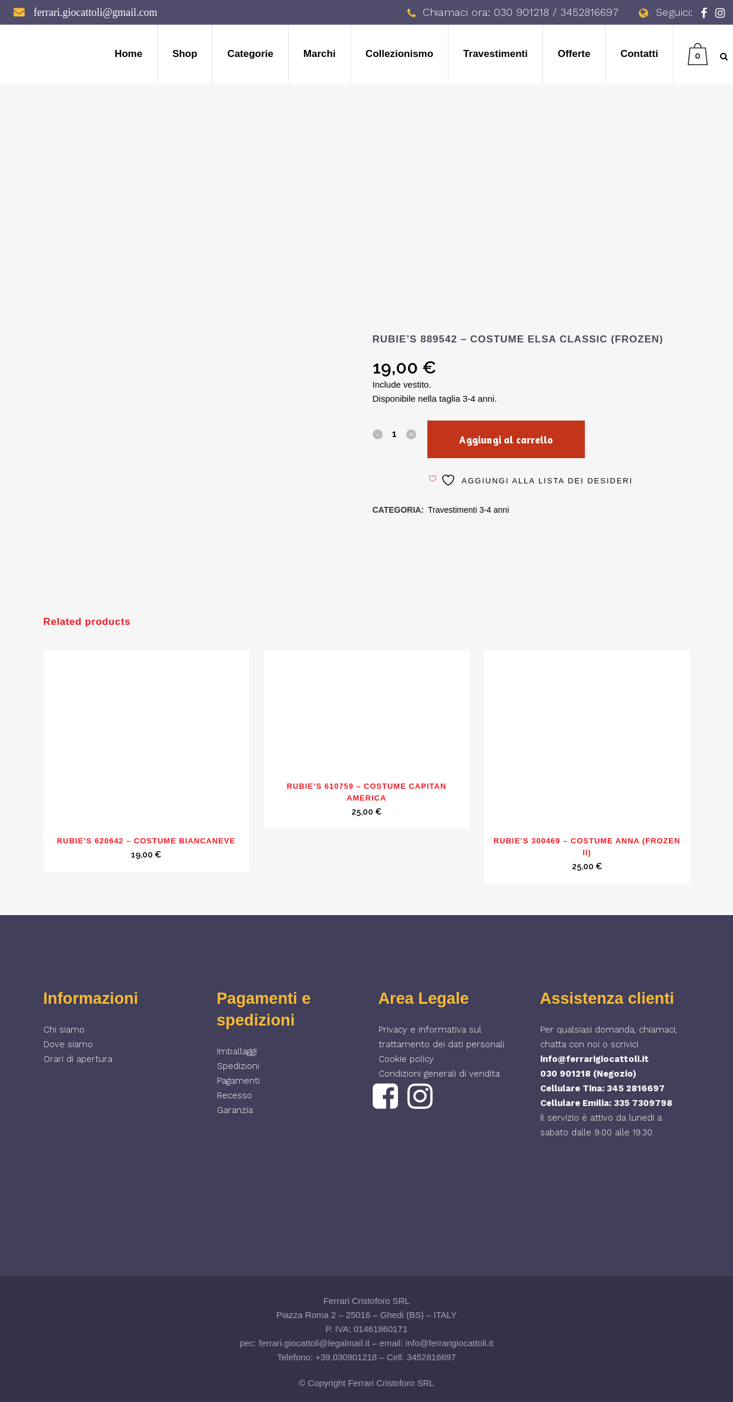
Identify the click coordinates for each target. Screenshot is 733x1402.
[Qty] (394, 433)
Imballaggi (237, 1051)
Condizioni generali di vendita (439, 1073)
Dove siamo (68, 1044)
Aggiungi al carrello (510, 439)
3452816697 (431, 1357)
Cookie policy (406, 1059)
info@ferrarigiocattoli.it (594, 1059)
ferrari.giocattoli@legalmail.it (314, 1343)
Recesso (234, 1095)
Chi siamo (64, 1029)
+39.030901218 (346, 1357)
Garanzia (235, 1110)
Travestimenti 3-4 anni (468, 510)
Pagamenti (238, 1080)
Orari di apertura (77, 1059)
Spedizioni (238, 1066)
